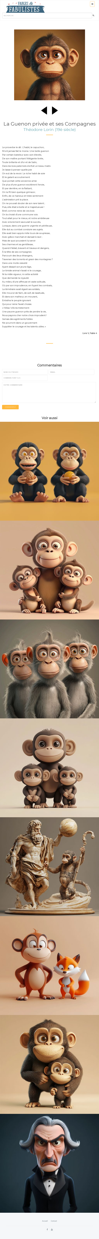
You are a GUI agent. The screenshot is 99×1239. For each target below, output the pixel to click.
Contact (54, 1221)
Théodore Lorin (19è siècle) (49, 129)
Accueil (45, 1221)
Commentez (10, 407)
